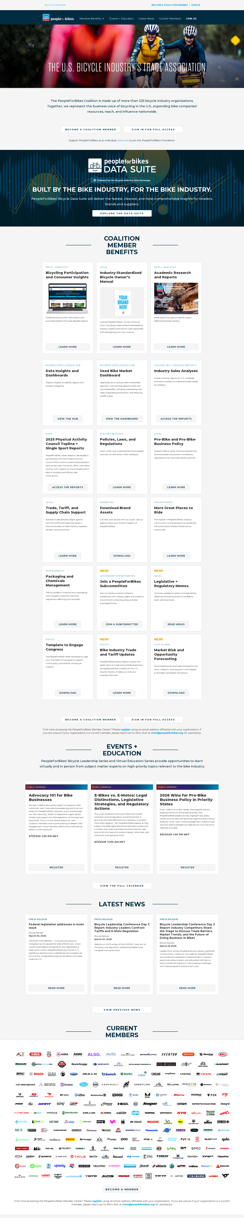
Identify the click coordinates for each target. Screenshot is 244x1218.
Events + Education (121, 18)
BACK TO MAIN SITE (55, 5)
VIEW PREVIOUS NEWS (122, 1009)
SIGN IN (195, 5)
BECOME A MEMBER (122, 1189)
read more (56, 988)
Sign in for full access (153, 129)
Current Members (170, 18)
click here (122, 140)
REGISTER (56, 867)
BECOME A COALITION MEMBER (169, 5)
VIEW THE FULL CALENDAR (122, 885)
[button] (92, 18)
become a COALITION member (90, 129)
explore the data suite (122, 213)
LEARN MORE (68, 346)
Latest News (146, 18)
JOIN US (191, 18)
